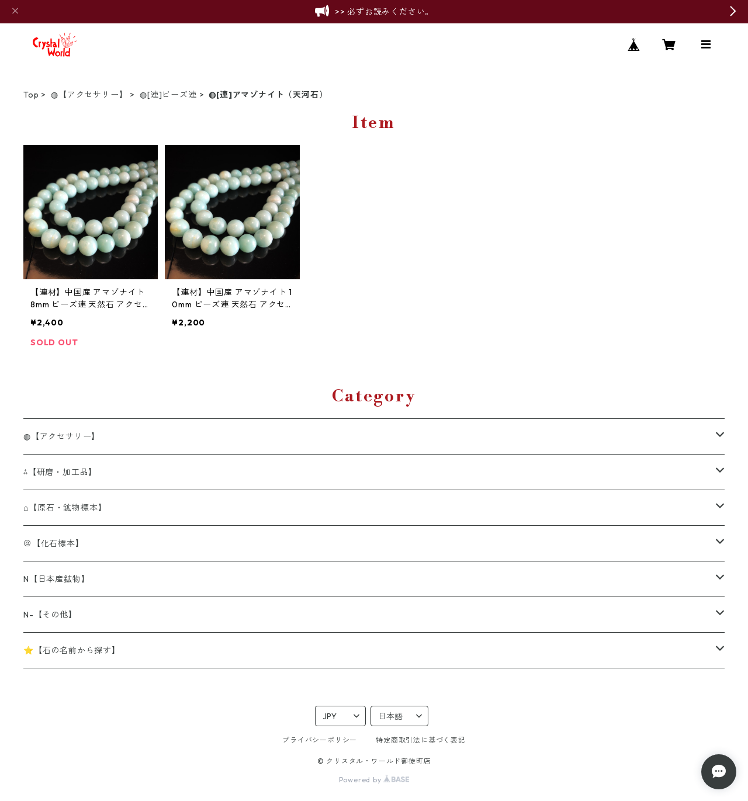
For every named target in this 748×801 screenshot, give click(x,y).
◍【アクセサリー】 (89, 94)
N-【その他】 (50, 614)
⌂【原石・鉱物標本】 (64, 507)
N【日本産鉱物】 (56, 579)
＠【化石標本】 (53, 543)
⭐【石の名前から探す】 (71, 650)
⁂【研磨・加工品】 (60, 472)
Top (31, 94)
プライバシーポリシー (319, 740)
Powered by (374, 779)
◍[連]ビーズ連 (168, 94)
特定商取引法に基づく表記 (421, 740)
